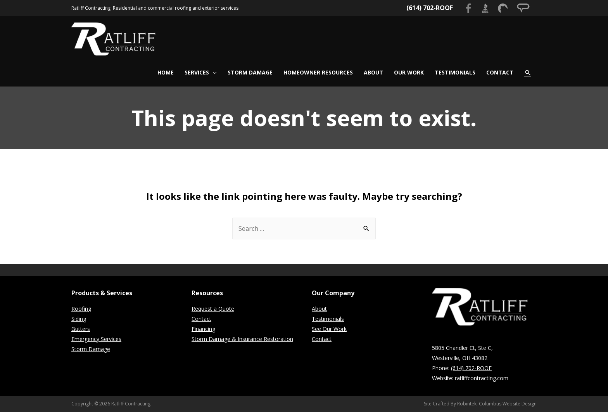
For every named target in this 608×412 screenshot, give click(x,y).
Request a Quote (213, 308)
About (319, 308)
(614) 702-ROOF (429, 7)
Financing (203, 328)
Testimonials (328, 318)
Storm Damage (90, 349)
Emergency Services (96, 339)
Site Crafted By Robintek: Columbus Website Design (480, 403)
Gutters (80, 328)
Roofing (81, 308)
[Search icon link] (527, 72)
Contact (201, 318)
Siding (78, 318)
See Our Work (329, 328)
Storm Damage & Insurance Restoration (242, 339)
